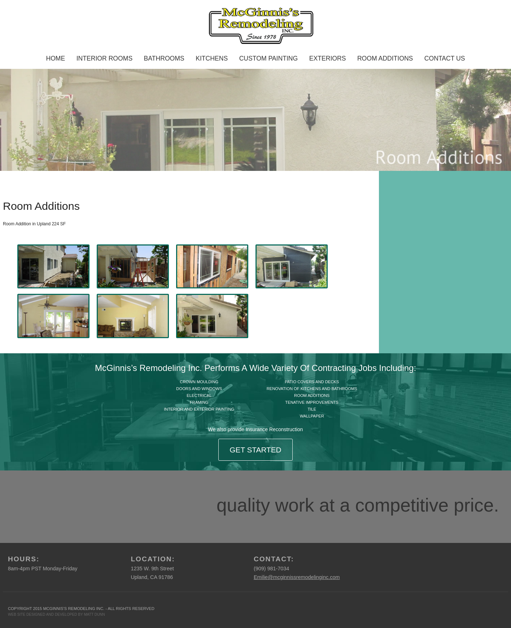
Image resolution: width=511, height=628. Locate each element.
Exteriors (327, 58)
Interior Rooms (104, 58)
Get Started (255, 450)
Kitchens (212, 58)
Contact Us (444, 58)
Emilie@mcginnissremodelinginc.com (297, 577)
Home (55, 58)
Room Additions (385, 58)
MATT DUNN (94, 614)
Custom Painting (268, 58)
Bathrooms (164, 58)
